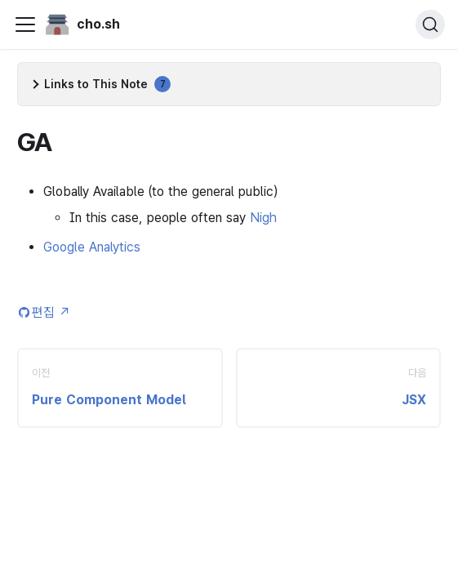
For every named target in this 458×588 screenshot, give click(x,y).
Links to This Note (107, 84)
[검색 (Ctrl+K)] (430, 24)
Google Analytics (91, 247)
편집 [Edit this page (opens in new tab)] (51, 312)
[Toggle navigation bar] (25, 24)
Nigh (263, 217)
